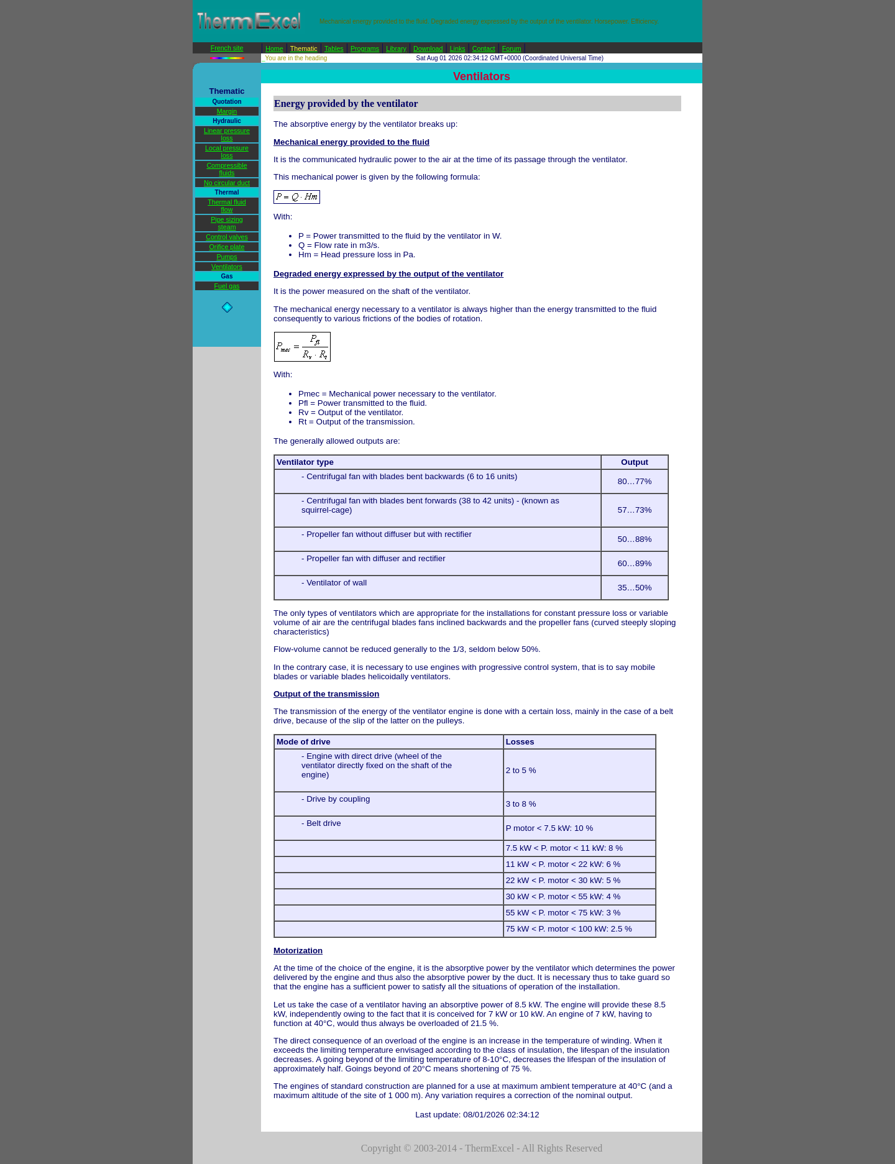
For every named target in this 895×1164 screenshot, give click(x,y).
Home (274, 48)
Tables (334, 48)
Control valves (227, 237)
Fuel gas (227, 286)
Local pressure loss (227, 151)
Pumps (226, 256)
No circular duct (227, 182)
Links (458, 48)
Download (428, 48)
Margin (227, 111)
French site (227, 48)
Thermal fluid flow (227, 205)
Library (396, 48)
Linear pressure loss (227, 134)
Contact (483, 48)
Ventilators (226, 266)
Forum (511, 48)
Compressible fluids (226, 169)
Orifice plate (227, 246)
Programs (365, 48)
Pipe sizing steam (227, 223)
